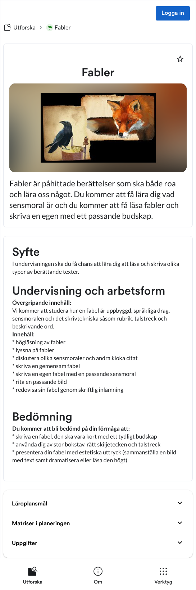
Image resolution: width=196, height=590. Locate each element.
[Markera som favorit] (180, 59)
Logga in (172, 13)
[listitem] (33, 577)
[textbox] (98, 358)
